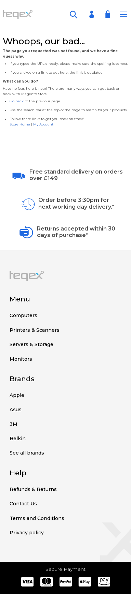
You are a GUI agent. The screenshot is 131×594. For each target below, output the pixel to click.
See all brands (27, 453)
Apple (17, 395)
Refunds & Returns (33, 489)
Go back (17, 101)
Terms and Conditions (37, 518)
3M (13, 424)
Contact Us (23, 504)
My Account (43, 124)
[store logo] (18, 14)
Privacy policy (27, 533)
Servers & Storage (31, 344)
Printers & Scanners (35, 330)
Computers (23, 315)
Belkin (18, 438)
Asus (16, 409)
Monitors (21, 359)
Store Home (20, 124)
